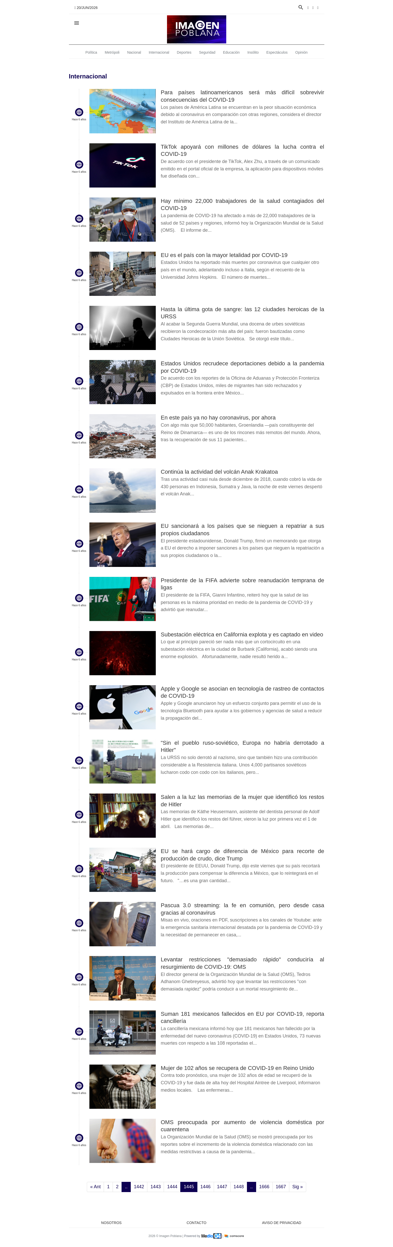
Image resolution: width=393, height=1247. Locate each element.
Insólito (253, 52)
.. (126, 1186)
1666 (264, 1186)
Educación (231, 52)
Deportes (184, 52)
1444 (172, 1186)
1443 (155, 1186)
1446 (205, 1186)
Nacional (134, 52)
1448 (239, 1186)
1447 (222, 1186)
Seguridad (207, 52)
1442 (139, 1186)
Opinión (301, 52)
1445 (189, 1186)
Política (91, 52)
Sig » (297, 1186)
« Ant (95, 1186)
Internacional (159, 52)
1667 (281, 1186)
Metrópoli (112, 52)
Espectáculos (277, 52)
